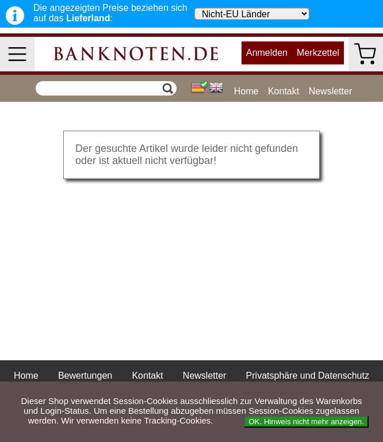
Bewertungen (85, 375)
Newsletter (331, 91)
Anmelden (267, 53)
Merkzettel (318, 53)
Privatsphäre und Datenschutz (307, 375)
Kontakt (283, 91)
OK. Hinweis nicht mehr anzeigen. (306, 421)
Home (246, 91)
